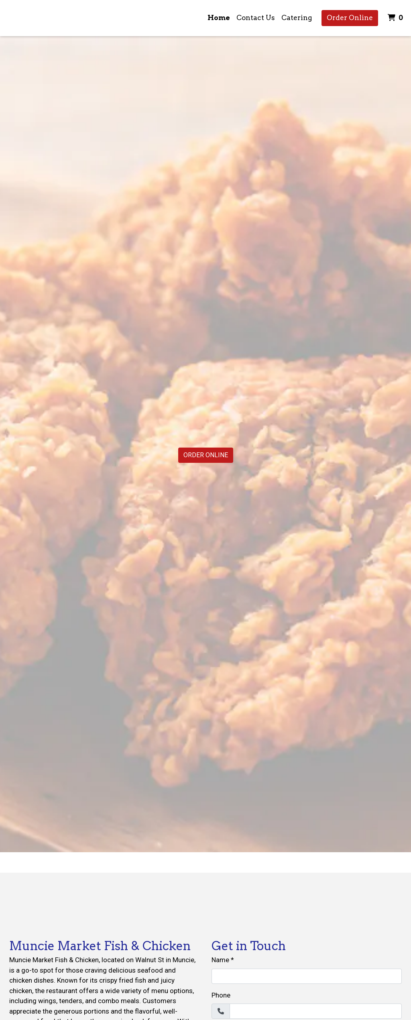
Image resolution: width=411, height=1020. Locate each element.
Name (220, 960)
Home (219, 18)
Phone (221, 995)
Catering (296, 18)
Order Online (350, 18)
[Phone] (316, 1011)
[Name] (307, 976)
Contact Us (255, 18)
